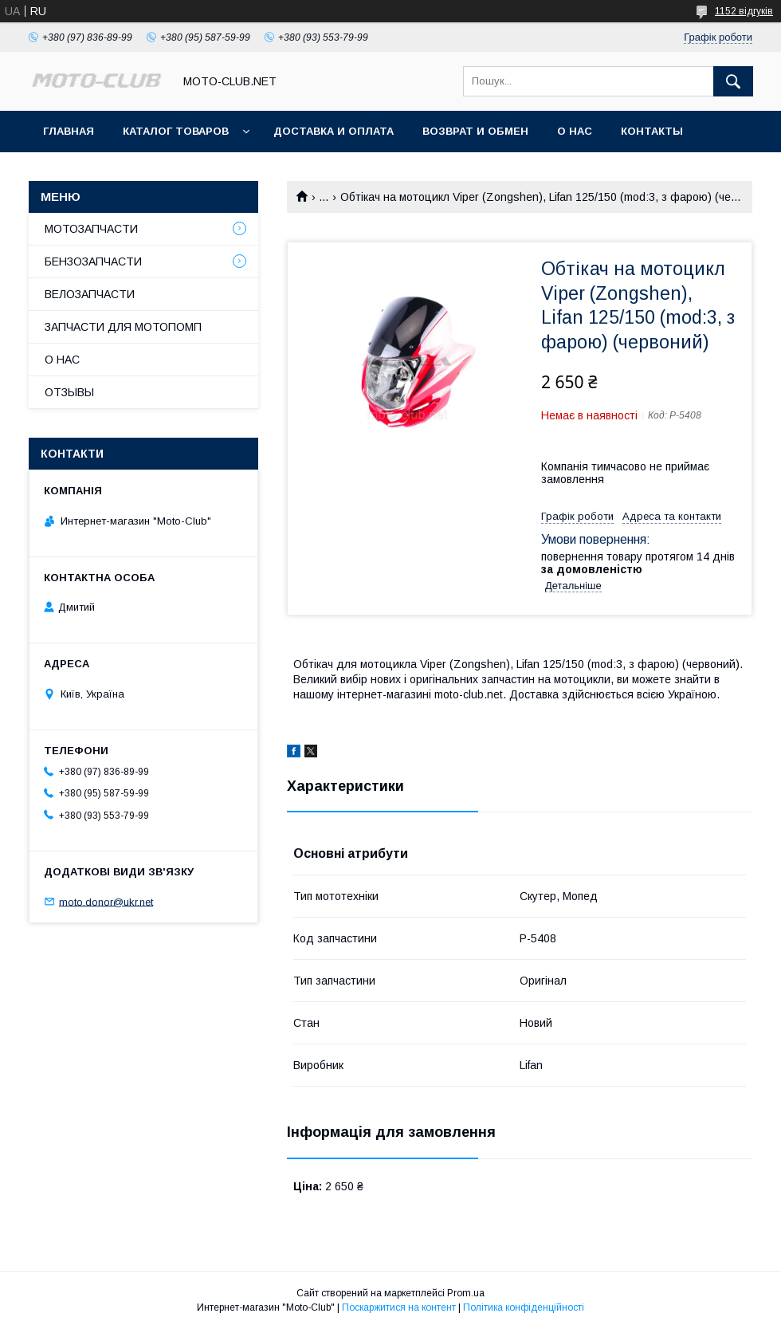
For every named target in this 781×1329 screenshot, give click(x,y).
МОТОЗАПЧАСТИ (91, 228)
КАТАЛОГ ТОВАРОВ (176, 131)
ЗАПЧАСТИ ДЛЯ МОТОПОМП (123, 326)
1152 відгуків (744, 11)
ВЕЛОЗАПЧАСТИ (90, 294)
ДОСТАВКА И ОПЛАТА (333, 131)
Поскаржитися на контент (399, 1307)
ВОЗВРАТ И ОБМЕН (475, 131)
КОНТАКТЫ (652, 131)
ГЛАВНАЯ (68, 131)
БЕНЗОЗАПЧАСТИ (93, 261)
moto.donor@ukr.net (106, 901)
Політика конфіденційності (523, 1307)
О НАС (574, 131)
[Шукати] (733, 81)
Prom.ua (466, 1293)
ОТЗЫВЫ (69, 392)
